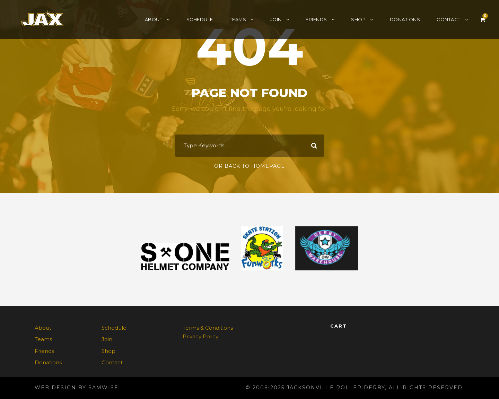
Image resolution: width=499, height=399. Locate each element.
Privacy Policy (200, 336)
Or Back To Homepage (249, 166)
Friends (316, 19)
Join (276, 19)
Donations (405, 19)
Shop (358, 19)
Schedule (199, 19)
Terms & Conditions (208, 327)
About (154, 19)
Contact (449, 19)
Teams (238, 19)
